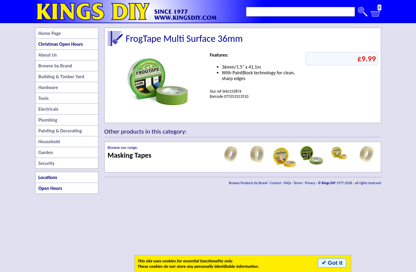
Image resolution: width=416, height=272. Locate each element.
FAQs (287, 183)
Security (47, 163)
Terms (298, 183)
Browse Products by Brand (248, 183)
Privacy (310, 183)
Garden (46, 152)
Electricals (48, 109)
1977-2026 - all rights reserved (349, 183)
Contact (275, 183)
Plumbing (48, 120)
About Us (48, 55)
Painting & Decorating (60, 131)
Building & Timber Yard (62, 76)
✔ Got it (332, 263)
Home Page (50, 33)
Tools (44, 98)
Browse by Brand (55, 66)
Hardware (48, 87)
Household (49, 141)
